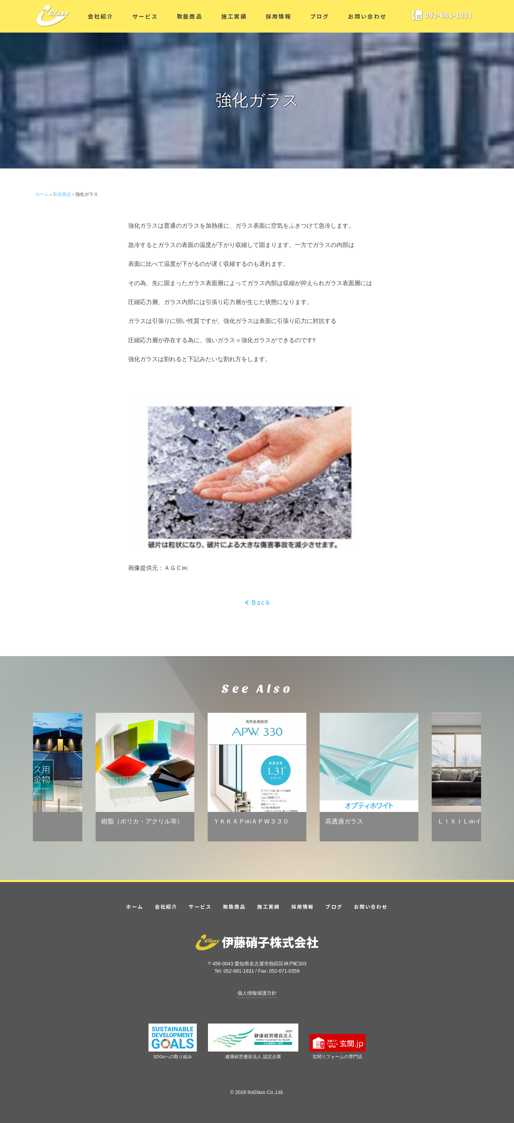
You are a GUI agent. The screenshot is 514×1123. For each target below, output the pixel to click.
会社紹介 (100, 16)
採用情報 (278, 16)
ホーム (42, 194)
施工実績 (234, 16)
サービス (145, 16)
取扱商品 (189, 16)
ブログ (319, 16)
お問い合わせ (367, 16)
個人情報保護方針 (257, 993)
